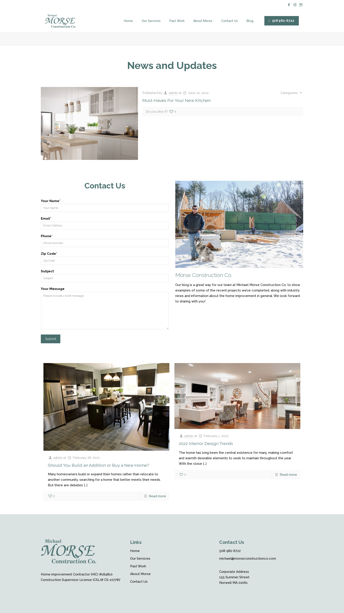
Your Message (105, 308)
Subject (105, 275)
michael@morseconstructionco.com (247, 559)
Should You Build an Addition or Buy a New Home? (98, 465)
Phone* (105, 240)
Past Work (138, 566)
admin (173, 93)
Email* (105, 223)
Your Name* (105, 205)
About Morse (140, 574)
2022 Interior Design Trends (206, 443)
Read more (157, 496)
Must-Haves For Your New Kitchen (176, 100)
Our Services (140, 559)
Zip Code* (105, 258)
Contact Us (139, 582)
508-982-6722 (230, 551)
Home (135, 551)
